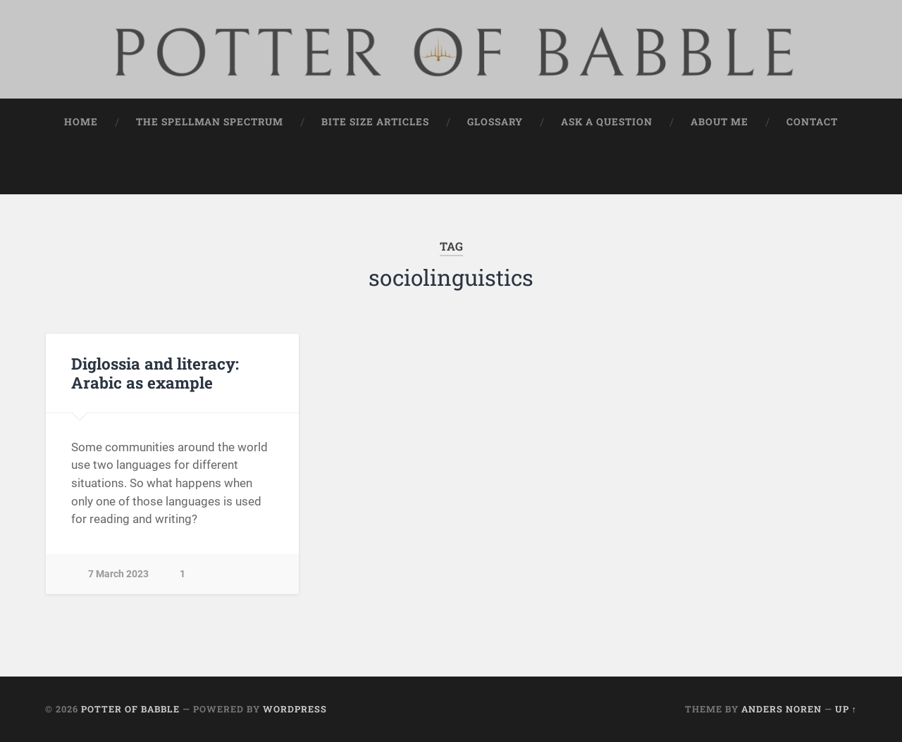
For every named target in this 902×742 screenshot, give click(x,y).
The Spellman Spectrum (209, 121)
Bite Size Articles (375, 121)
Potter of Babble (130, 709)
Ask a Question (607, 121)
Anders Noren (781, 709)
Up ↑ (846, 709)
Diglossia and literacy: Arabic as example (155, 373)
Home (81, 121)
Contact (812, 121)
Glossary (495, 121)
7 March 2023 (118, 574)
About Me (719, 121)
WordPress (295, 709)
